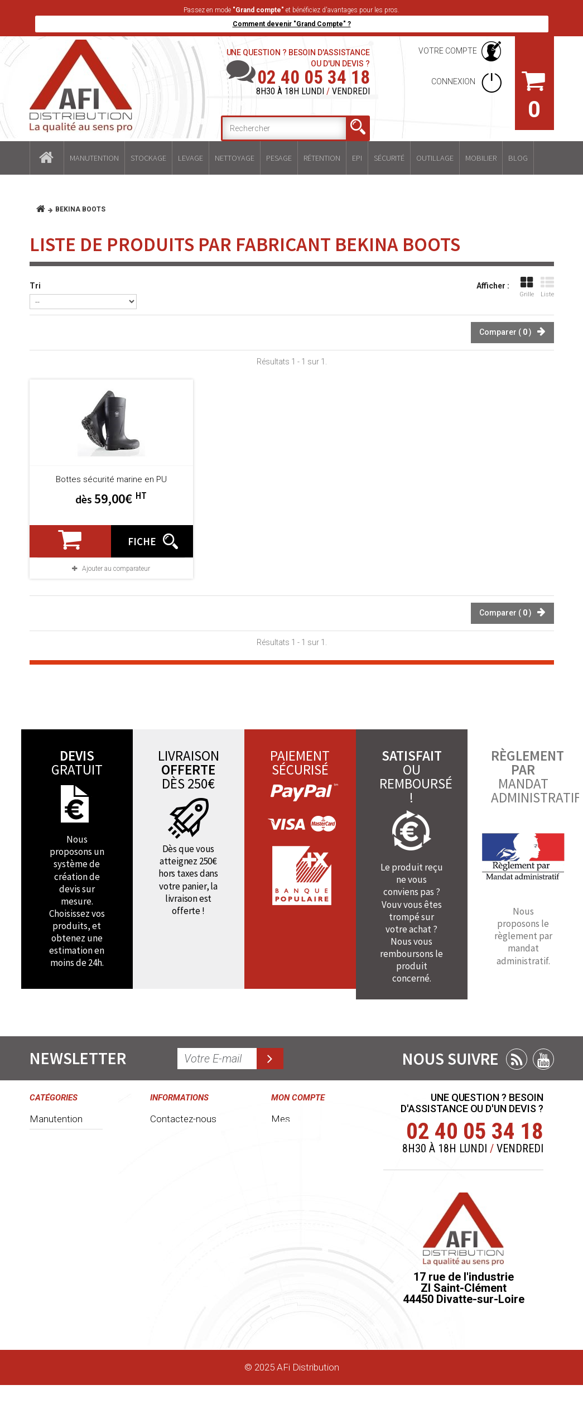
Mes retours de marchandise (302, 1156)
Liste (547, 287)
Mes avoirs (294, 1182)
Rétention (321, 158)
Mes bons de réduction (298, 1272)
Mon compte (298, 1098)
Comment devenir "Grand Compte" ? (292, 24)
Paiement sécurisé (170, 1293)
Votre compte (447, 50)
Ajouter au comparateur (116, 569)
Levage (190, 158)
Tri (35, 285)
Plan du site (173, 1319)
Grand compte (179, 1214)
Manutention (94, 158)
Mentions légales (185, 1234)
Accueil (47, 158)
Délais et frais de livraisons (184, 1261)
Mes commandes (297, 1124)
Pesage (279, 158)
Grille (526, 287)
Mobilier (481, 158)
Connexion (454, 81)
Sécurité (389, 158)
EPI (357, 158)
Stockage (148, 158)
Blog (518, 158)
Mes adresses (300, 1203)
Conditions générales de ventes (176, 1150)
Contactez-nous (183, 1118)
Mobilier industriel (65, 1304)
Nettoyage (234, 158)
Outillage (435, 158)
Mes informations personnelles (297, 1235)
